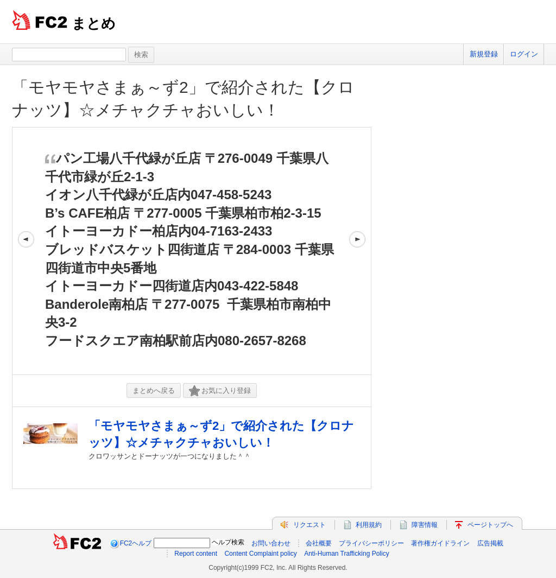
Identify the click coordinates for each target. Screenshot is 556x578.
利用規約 (369, 525)
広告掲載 (490, 543)
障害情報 (425, 525)
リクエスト (309, 525)
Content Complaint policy (260, 553)
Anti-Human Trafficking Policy (346, 553)
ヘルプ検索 (228, 542)
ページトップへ (490, 525)
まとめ (94, 23)
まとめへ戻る (153, 390)
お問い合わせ (270, 543)
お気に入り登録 (220, 391)
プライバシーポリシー (371, 543)
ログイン (524, 54)
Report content (195, 553)
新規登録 (484, 54)
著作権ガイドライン (440, 543)
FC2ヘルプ (136, 543)
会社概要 (319, 543)
